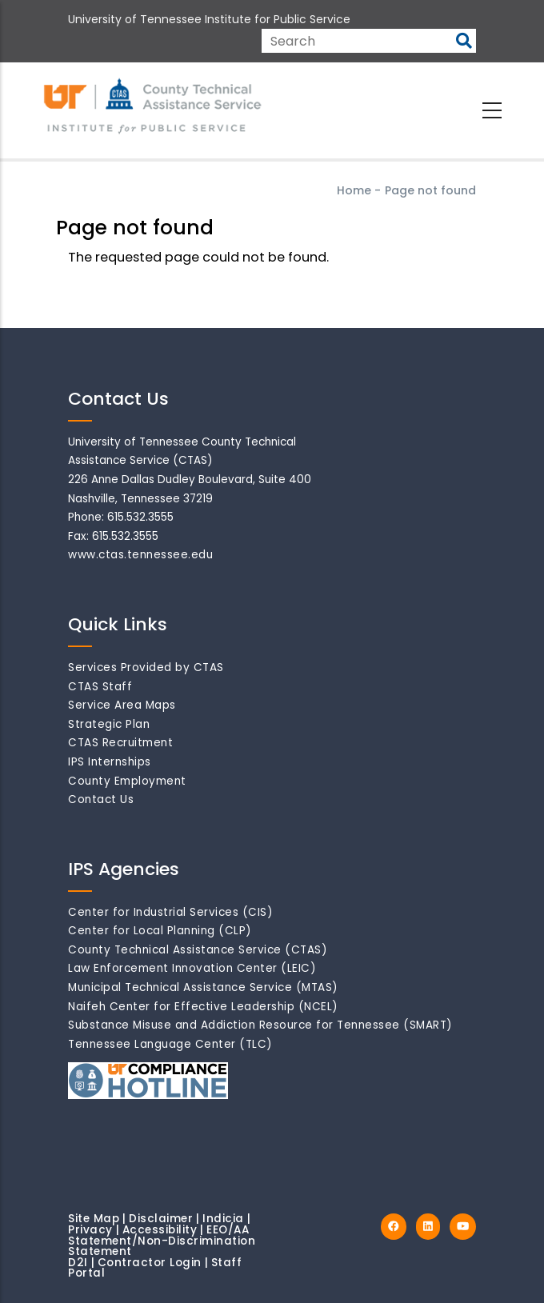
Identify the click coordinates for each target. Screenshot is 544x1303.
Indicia (223, 1218)
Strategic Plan (109, 724)
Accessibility (160, 1229)
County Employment (127, 781)
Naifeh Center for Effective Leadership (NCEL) (203, 1006)
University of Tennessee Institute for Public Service (209, 19)
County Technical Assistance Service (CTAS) (197, 949)
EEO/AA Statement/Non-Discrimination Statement (161, 1240)
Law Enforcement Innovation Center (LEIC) (192, 968)
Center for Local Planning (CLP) (160, 930)
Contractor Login (150, 1262)
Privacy (90, 1229)
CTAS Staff (100, 686)
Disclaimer (161, 1218)
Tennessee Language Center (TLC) (170, 1044)
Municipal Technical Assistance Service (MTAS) (203, 987)
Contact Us (101, 799)
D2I (78, 1262)
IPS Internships (109, 761)
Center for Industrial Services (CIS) (170, 912)
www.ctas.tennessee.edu (140, 554)
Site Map (93, 1218)
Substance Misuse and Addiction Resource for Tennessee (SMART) (260, 1025)
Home (354, 190)
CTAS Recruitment (120, 742)
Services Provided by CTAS (146, 667)
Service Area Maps (122, 705)
